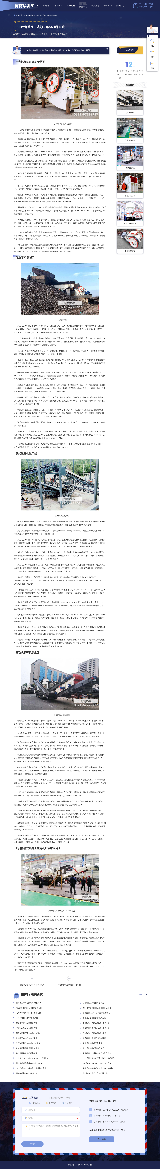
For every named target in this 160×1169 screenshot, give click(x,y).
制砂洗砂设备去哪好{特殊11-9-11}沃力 (31, 1063)
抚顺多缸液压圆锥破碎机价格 (94, 1018)
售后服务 (95, 5)
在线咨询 (130, 50)
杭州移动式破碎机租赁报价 (93, 1003)
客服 (152, 43)
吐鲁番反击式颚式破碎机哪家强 (46, 15)
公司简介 (108, 5)
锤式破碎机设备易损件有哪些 (94, 1038)
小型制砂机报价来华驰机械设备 (95, 1073)
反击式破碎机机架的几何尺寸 (94, 1048)
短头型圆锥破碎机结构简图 (26, 1053)
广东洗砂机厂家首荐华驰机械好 (95, 1033)
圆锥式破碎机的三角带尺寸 (93, 1043)
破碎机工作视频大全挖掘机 (26, 1038)
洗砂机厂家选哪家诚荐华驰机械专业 (97, 1008)
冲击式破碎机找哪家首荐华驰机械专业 (31, 1068)
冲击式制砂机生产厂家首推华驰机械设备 (99, 1058)
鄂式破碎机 (130, 168)
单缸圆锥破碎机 (130, 223)
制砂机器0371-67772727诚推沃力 (28, 1003)
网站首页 (46, 5)
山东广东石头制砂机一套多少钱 (28, 1013)
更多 (140, 994)
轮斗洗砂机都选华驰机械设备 (27, 1048)
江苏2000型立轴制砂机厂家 (26, 1028)
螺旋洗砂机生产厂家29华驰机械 (32, 985)
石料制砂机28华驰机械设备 (26, 1073)
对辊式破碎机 (130, 251)
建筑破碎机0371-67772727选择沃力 (96, 1013)
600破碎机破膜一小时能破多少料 (29, 1008)
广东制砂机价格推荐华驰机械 (69, 985)
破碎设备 (58, 5)
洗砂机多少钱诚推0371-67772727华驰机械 (32, 1058)
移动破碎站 (130, 113)
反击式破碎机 (130, 196)
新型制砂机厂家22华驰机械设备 (28, 1033)
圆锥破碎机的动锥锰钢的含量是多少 (97, 1053)
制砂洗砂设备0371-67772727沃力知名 (97, 1063)
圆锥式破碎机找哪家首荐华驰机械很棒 (98, 1068)
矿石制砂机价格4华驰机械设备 (28, 1043)
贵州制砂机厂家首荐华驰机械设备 (96, 1023)
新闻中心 (83, 7)
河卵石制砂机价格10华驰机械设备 (96, 1028)
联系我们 (120, 5)
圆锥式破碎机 (130, 140)
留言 (152, 65)
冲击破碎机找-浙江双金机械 (27, 1018)
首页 (25, 15)
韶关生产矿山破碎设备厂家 (26, 1023)
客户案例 (71, 5)
